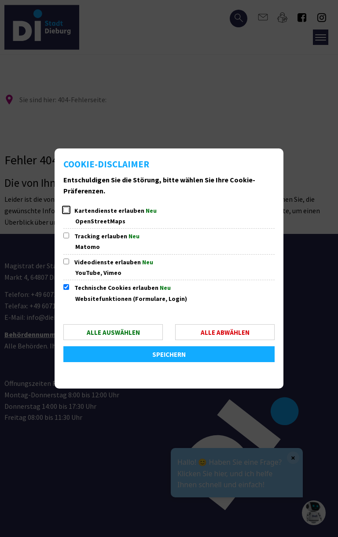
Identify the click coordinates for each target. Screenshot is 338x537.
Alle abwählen (225, 332)
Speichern (169, 354)
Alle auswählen (113, 332)
